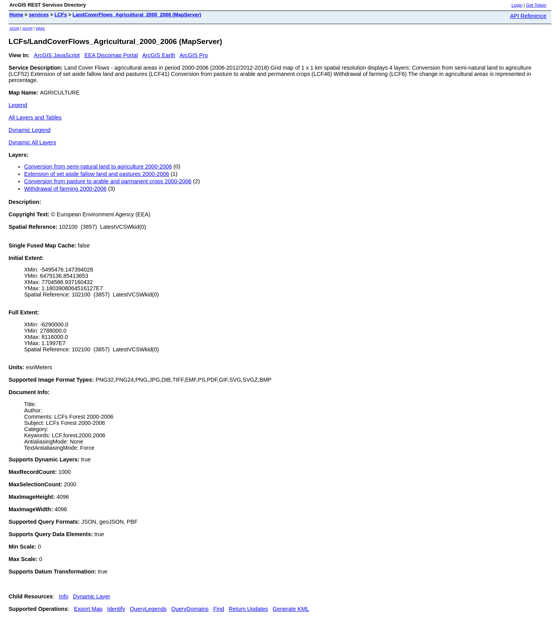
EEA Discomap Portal (111, 55)
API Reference (528, 16)
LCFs (60, 15)
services (39, 15)
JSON (14, 28)
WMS (40, 28)
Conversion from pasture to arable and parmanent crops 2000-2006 (107, 181)
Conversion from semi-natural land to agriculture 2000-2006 (98, 166)
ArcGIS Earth (158, 55)
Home (16, 15)
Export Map (88, 609)
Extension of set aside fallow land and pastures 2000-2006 (96, 174)
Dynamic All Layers (32, 142)
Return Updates (248, 609)
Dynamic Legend (30, 130)
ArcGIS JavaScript (57, 55)
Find (218, 609)
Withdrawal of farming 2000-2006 (65, 189)
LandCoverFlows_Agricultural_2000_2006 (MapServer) (137, 15)
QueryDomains (189, 609)
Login (516, 5)
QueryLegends (148, 609)
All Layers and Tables (35, 117)
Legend (18, 105)
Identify (116, 609)
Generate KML (291, 609)
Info (63, 596)
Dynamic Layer (91, 596)
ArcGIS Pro (194, 55)
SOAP (27, 28)
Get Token (536, 5)
